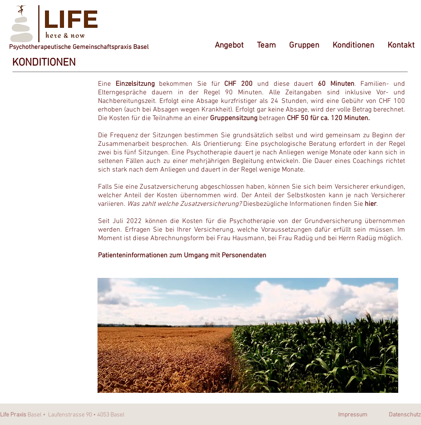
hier (370, 204)
